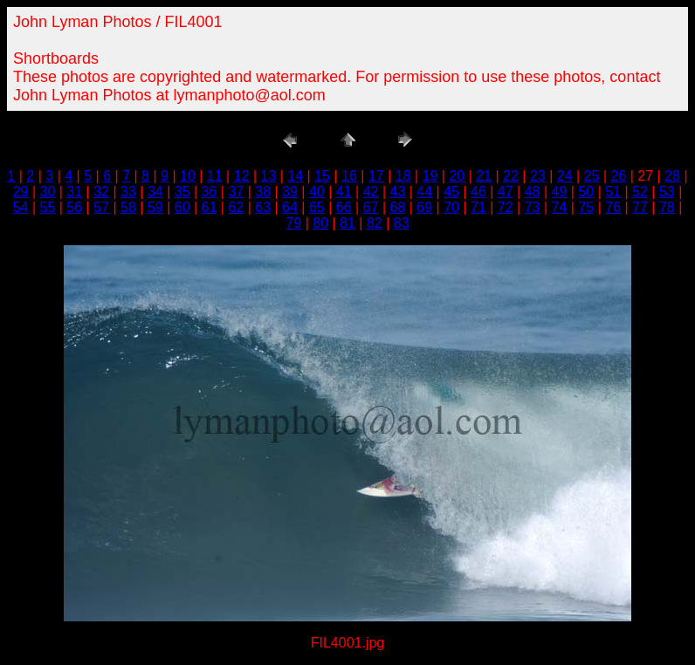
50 (586, 191)
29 (21, 191)
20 (456, 175)
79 (293, 223)
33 (128, 191)
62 (236, 207)
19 (430, 175)
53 (667, 191)
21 (484, 175)
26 (618, 175)
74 (560, 207)
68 (397, 207)
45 (451, 191)
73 (532, 207)
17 (376, 175)
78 (667, 207)
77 (640, 207)
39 (290, 191)
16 (349, 175)
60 (182, 207)
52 (640, 191)
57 (101, 207)
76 (613, 207)
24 (565, 175)
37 (236, 191)
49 (560, 191)
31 (74, 191)
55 (48, 207)
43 (397, 191)
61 (209, 207)
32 (101, 191)
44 (424, 191)
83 (401, 223)
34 (155, 191)
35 (182, 191)
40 (317, 191)
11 (215, 175)
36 (209, 191)
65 (317, 207)
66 (344, 207)
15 (322, 175)
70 (451, 207)
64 (290, 207)
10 (188, 175)
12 (242, 175)
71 (478, 207)
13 (269, 175)
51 (613, 191)
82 (374, 223)
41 (344, 191)
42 (371, 191)
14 (295, 175)
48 (532, 191)
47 (505, 191)
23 (538, 175)
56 (74, 207)
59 (155, 207)
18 (403, 175)
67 (371, 207)
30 (48, 191)
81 (347, 223)
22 (511, 175)
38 (263, 191)
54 (21, 207)
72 (505, 207)
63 (263, 207)
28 (672, 175)
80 (320, 223)
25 (592, 175)
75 (586, 207)
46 (478, 191)
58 (128, 207)
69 (424, 207)
